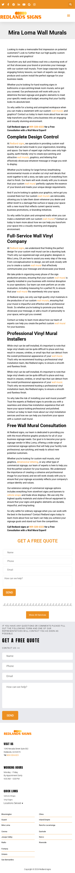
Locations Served (12, 803)
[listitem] (37, 750)
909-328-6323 (36, 126)
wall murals (57, 111)
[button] (70, 4)
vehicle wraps (14, 495)
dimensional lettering (27, 462)
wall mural (30, 183)
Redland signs (17, 143)
